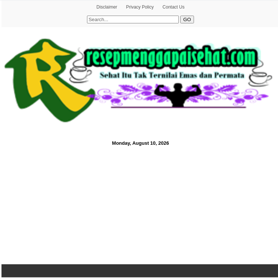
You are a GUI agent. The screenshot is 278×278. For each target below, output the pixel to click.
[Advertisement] (139, 204)
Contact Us (173, 7)
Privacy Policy (140, 7)
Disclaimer (107, 7)
